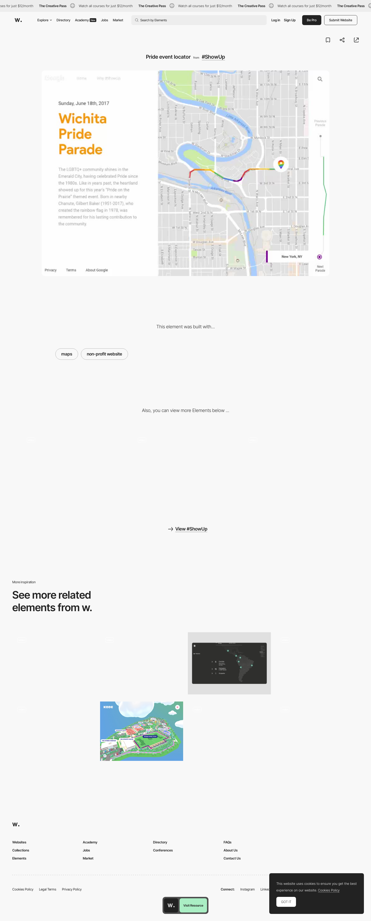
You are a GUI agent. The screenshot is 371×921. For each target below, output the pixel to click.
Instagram (247, 889)
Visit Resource (193, 905)
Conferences (163, 850)
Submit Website (340, 20)
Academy (85, 20)
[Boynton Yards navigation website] (317, 731)
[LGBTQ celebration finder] (185, 470)
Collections (20, 850)
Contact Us (232, 858)
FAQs (227, 842)
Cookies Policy (22, 889)
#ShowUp (213, 56)
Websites (19, 842)
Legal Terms (47, 889)
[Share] (75, 470)
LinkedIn (267, 889)
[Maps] (53, 733)
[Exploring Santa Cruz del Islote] (53, 662)
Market (118, 20)
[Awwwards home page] (171, 905)
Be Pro (312, 20)
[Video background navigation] (296, 470)
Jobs (104, 20)
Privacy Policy (72, 889)
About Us (231, 850)
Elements (19, 858)
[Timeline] (229, 733)
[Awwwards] (18, 20)
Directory (63, 20)
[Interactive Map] (229, 663)
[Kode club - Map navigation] (141, 731)
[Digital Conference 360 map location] (141, 662)
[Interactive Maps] (317, 663)
